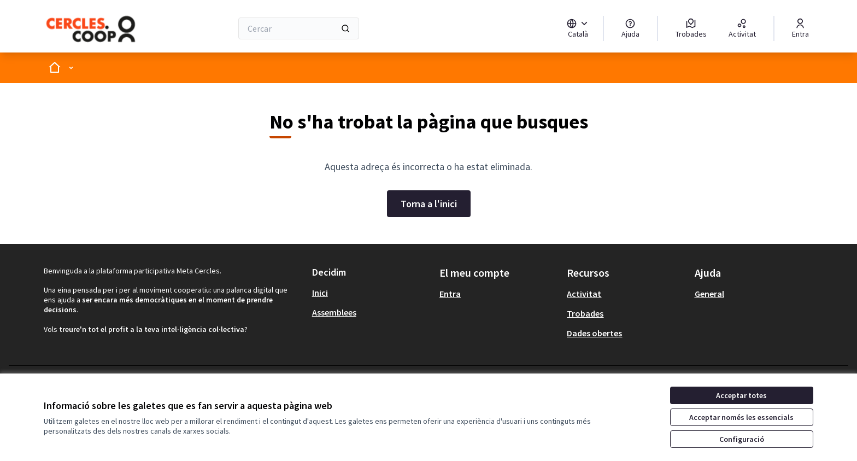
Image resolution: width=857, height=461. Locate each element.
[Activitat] (742, 28)
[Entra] (800, 28)
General (709, 293)
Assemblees (334, 312)
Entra (450, 293)
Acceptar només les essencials (741, 417)
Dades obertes (594, 333)
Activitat (584, 293)
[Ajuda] (630, 28)
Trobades (585, 313)
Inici (320, 292)
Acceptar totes (741, 395)
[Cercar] (299, 28)
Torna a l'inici (429, 203)
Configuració (741, 439)
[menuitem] (371, 292)
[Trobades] (691, 28)
